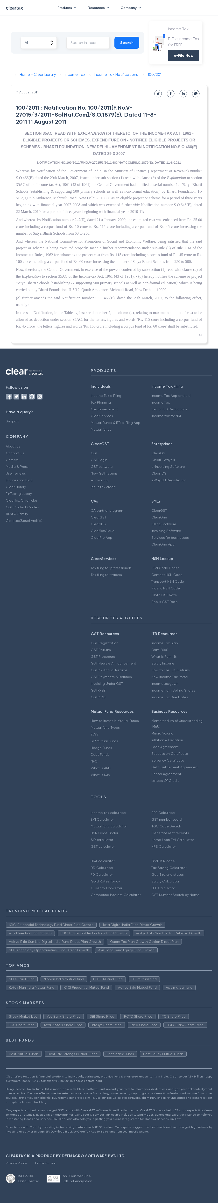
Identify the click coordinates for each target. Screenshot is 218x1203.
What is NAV (100, 775)
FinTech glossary (19, 494)
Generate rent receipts (170, 833)
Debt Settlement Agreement (175, 767)
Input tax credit (103, 487)
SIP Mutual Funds (104, 741)
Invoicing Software (166, 531)
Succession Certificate (169, 753)
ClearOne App (163, 544)
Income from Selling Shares (173, 690)
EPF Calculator (163, 888)
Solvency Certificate (167, 760)
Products (68, 8)
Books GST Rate (164, 602)
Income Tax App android (170, 396)
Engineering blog (19, 480)
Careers (12, 460)
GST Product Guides (22, 507)
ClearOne (159, 517)
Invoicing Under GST (107, 683)
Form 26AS (159, 650)
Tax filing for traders (106, 575)
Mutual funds (101, 429)
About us (13, 446)
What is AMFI (101, 768)
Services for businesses (170, 537)
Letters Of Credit (165, 781)
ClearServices (102, 416)
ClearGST (159, 453)
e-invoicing (100, 480)
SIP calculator (102, 840)
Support (12, 421)
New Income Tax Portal (169, 677)
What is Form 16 (163, 656)
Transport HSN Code (167, 581)
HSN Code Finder (165, 568)
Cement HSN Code (167, 575)
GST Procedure (103, 656)
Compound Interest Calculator (116, 895)
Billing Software (163, 524)
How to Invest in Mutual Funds (115, 721)
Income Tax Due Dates (169, 697)
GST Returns (101, 650)
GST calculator (103, 846)
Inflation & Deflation (167, 740)
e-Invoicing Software (168, 467)
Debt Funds (100, 754)
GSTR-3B (98, 697)
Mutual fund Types (105, 727)
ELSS (94, 734)
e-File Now (183, 55)
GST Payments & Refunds (111, 677)
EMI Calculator (102, 819)
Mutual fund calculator (109, 826)
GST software (102, 467)
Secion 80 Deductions (169, 409)
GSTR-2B (98, 690)
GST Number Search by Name (175, 895)
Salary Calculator (165, 881)
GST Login (99, 460)
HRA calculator (102, 861)
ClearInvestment (104, 409)
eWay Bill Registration (169, 480)
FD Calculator (102, 874)
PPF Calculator (163, 813)
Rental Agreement (166, 774)
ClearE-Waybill (163, 460)
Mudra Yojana (162, 733)
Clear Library (16, 487)
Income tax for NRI (166, 416)
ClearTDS (158, 473)
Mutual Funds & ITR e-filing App (115, 423)
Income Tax (160, 402)
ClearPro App (101, 537)
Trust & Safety (17, 514)
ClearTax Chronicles (22, 500)
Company (132, 8)
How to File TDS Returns (170, 670)
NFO (94, 761)
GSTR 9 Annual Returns (109, 670)
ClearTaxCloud (102, 531)
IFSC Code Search (166, 826)
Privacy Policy (16, 1163)
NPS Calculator (163, 846)
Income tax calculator (108, 813)
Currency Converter (106, 888)
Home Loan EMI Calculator (172, 840)
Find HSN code (163, 861)
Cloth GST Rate (164, 595)
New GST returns (104, 473)
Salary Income (162, 663)
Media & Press (17, 467)
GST (94, 453)
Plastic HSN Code (165, 588)
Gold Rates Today (105, 881)
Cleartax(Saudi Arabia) (24, 521)
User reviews (16, 473)
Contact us (15, 453)
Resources (99, 8)
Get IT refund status (167, 874)
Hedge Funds (101, 748)
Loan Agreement (165, 747)
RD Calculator (102, 868)
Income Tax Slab (164, 643)
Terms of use (45, 1163)
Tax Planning (101, 402)
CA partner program (107, 510)
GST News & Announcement (113, 663)
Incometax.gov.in (164, 683)
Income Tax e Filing (106, 396)
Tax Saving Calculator (168, 868)
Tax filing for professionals (111, 568)
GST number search (167, 819)
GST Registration (104, 643)
